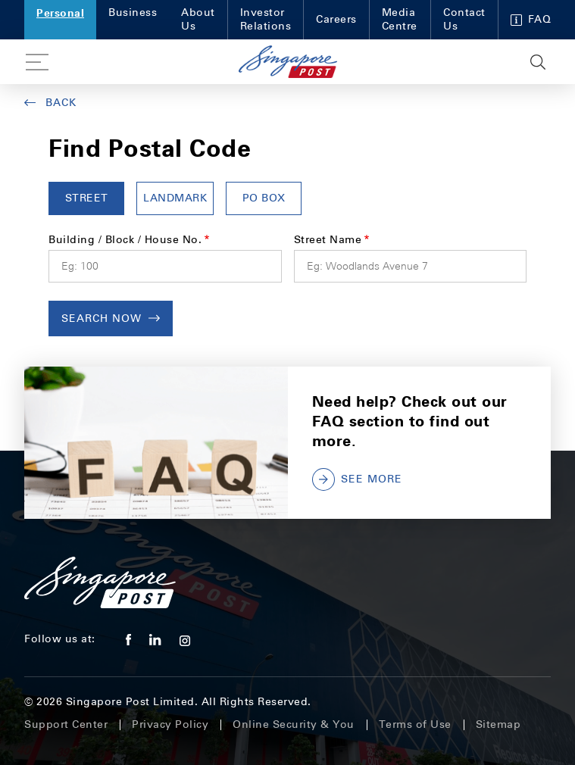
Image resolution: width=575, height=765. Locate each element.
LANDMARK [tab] (175, 198)
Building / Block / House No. (125, 239)
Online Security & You (294, 724)
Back (50, 102)
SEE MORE (357, 479)
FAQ (531, 19)
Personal (60, 12)
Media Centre (399, 19)
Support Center (66, 724)
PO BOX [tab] (264, 198)
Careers (336, 19)
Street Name (328, 239)
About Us (198, 19)
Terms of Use (415, 724)
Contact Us (464, 19)
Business (132, 12)
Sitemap (498, 724)
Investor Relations (266, 19)
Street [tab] (86, 198)
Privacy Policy (170, 724)
